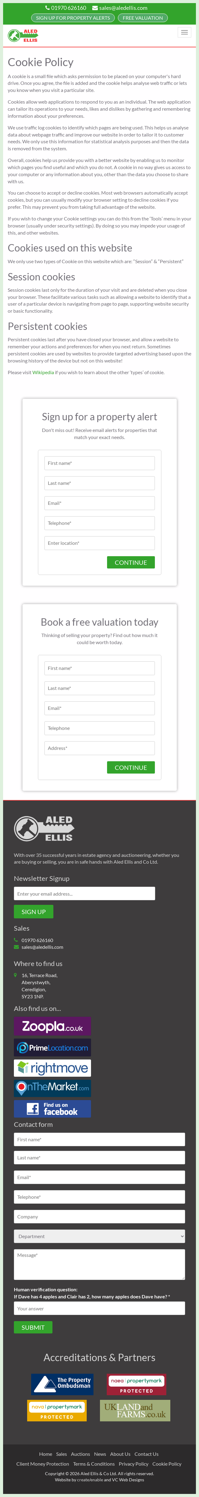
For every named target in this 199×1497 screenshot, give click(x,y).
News (100, 1454)
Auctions (80, 1454)
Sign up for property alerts (73, 18)
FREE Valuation (143, 18)
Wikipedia (43, 372)
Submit (33, 1327)
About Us (120, 1454)
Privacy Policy (133, 1464)
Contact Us (147, 1454)
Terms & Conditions (94, 1464)
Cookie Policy (166, 1464)
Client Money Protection (42, 1464)
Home (45, 1454)
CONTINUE (131, 767)
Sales (61, 1454)
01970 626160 (65, 7)
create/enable (90, 1479)
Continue (131, 562)
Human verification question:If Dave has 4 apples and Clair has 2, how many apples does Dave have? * (92, 1292)
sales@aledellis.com (119, 7)
